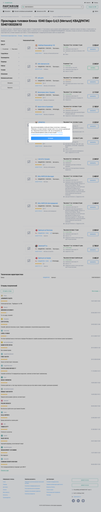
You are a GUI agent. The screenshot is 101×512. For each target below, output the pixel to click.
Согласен (50, 138)
